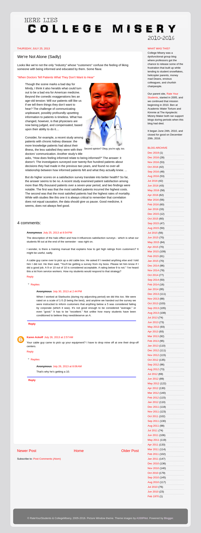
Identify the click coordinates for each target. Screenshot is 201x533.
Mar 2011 (153, 449)
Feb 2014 (153, 284)
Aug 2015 (153, 228)
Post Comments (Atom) (47, 458)
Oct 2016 (153, 166)
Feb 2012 (153, 397)
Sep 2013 (153, 308)
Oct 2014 (153, 275)
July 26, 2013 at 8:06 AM (67, 366)
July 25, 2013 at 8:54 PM (57, 232)
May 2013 (153, 326)
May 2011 (153, 439)
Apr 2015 (153, 246)
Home (79, 451)
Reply (30, 276)
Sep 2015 (153, 223)
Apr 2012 (153, 388)
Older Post (130, 451)
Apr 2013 (153, 331)
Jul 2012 (153, 374)
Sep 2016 (153, 171)
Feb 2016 (153, 204)
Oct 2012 (153, 359)
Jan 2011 (153, 458)
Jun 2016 (153, 185)
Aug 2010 (153, 482)
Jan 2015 (153, 260)
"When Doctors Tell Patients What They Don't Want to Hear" (55, 77)
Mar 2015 (153, 251)
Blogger (168, 518)
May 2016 (153, 190)
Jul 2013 (153, 317)
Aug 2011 (153, 425)
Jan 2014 (153, 289)
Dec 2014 (153, 265)
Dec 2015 (153, 213)
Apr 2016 (153, 195)
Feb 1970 (153, 496)
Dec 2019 (153, 152)
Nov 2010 (153, 468)
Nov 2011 (153, 411)
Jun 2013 (153, 322)
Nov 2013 (153, 298)
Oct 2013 (153, 303)
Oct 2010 (153, 472)
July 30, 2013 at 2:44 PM (67, 291)
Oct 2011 (153, 416)
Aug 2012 (153, 369)
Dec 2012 (153, 350)
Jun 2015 (153, 237)
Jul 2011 (153, 430)
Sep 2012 (153, 364)
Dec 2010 (153, 463)
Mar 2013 (153, 336)
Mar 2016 (153, 199)
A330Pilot (142, 518)
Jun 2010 (153, 491)
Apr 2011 (153, 444)
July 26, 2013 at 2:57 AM (58, 337)
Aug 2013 (153, 312)
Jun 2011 (153, 435)
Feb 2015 (153, 256)
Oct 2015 (153, 218)
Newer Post (26, 451)
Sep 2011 (153, 421)
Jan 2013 (153, 345)
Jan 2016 (153, 209)
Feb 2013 (153, 340)
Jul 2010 (153, 486)
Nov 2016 (153, 162)
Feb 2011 (153, 454)
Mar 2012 (153, 392)
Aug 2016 (153, 176)
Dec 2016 (153, 157)
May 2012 (153, 383)
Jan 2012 (153, 402)
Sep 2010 (153, 477)
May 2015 (153, 242)
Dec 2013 (153, 293)
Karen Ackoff (35, 337)
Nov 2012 (153, 355)
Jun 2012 (153, 378)
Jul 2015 (153, 232)
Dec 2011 (153, 406)
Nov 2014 (153, 270)
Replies (35, 284)
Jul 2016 (153, 180)
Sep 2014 (153, 279)
